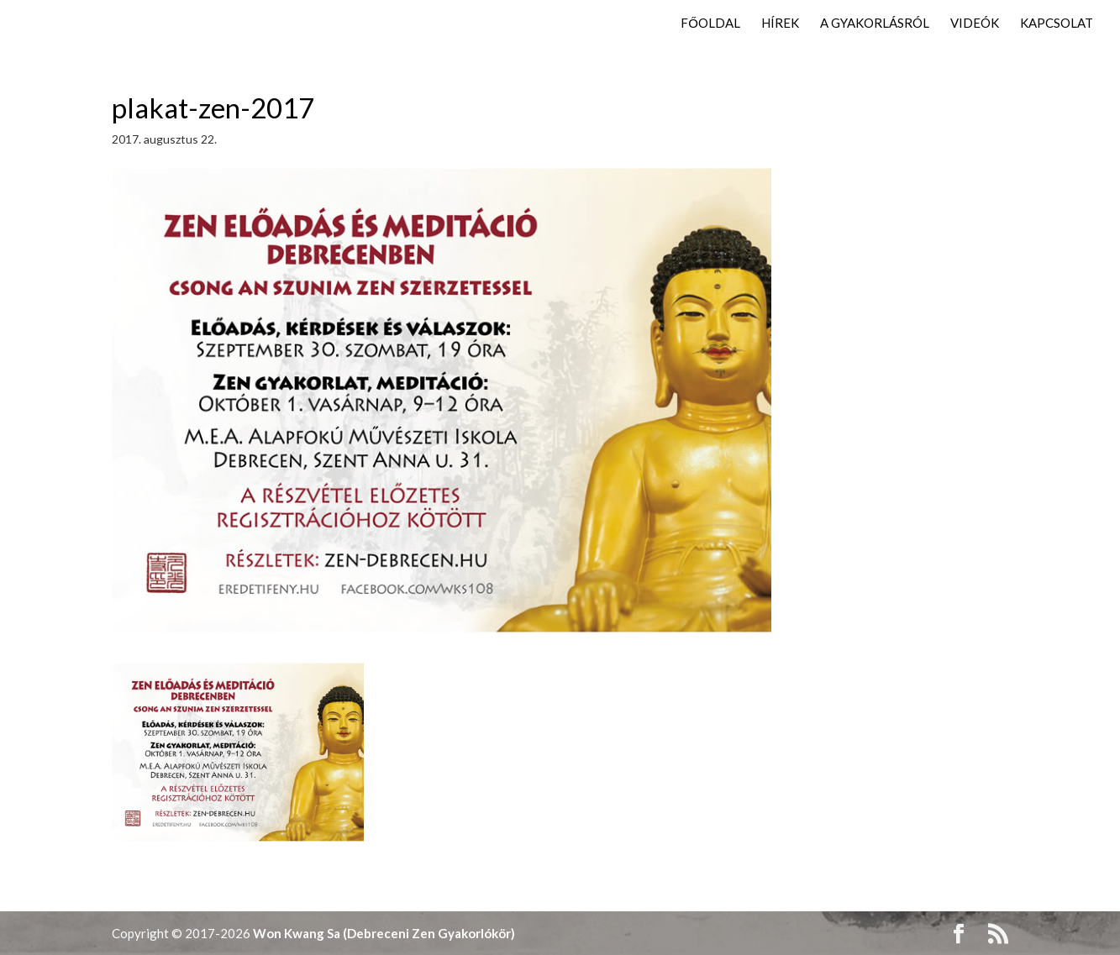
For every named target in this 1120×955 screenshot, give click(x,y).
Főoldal (710, 23)
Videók (974, 23)
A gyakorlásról (874, 23)
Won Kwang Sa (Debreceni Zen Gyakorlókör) (384, 933)
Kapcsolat (1056, 23)
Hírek (780, 23)
